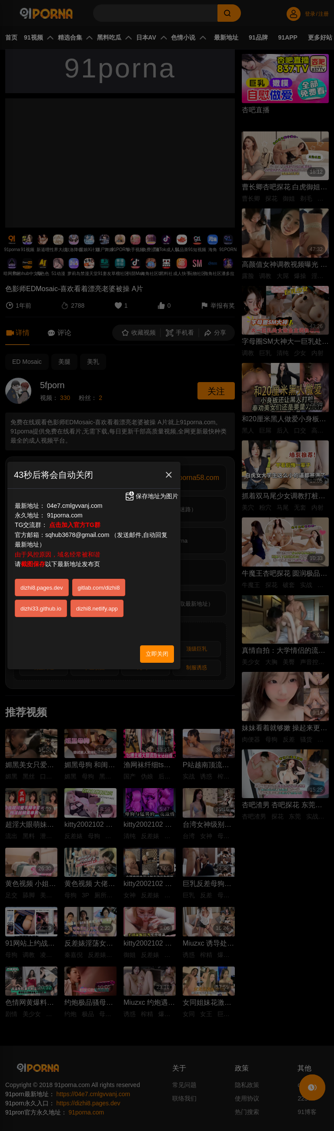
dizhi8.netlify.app (97, 608)
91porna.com (65, 515)
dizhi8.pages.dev (41, 587)
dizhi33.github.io (40, 608)
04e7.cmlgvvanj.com (75, 505)
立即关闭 (157, 654)
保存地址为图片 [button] (151, 496)
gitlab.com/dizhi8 (99, 587)
